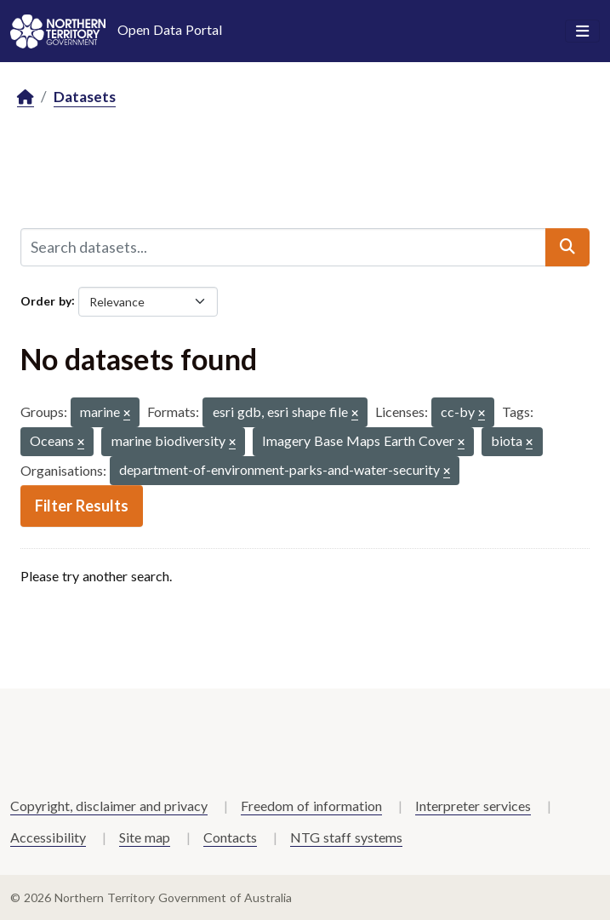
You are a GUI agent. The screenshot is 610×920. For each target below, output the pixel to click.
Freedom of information (311, 805)
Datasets (85, 97)
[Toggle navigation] (582, 31)
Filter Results (81, 505)
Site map (144, 837)
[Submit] (567, 247)
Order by (45, 300)
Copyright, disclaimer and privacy (109, 805)
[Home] (25, 97)
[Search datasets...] (283, 247)
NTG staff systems (346, 837)
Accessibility (48, 837)
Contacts (230, 837)
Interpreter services (473, 805)
